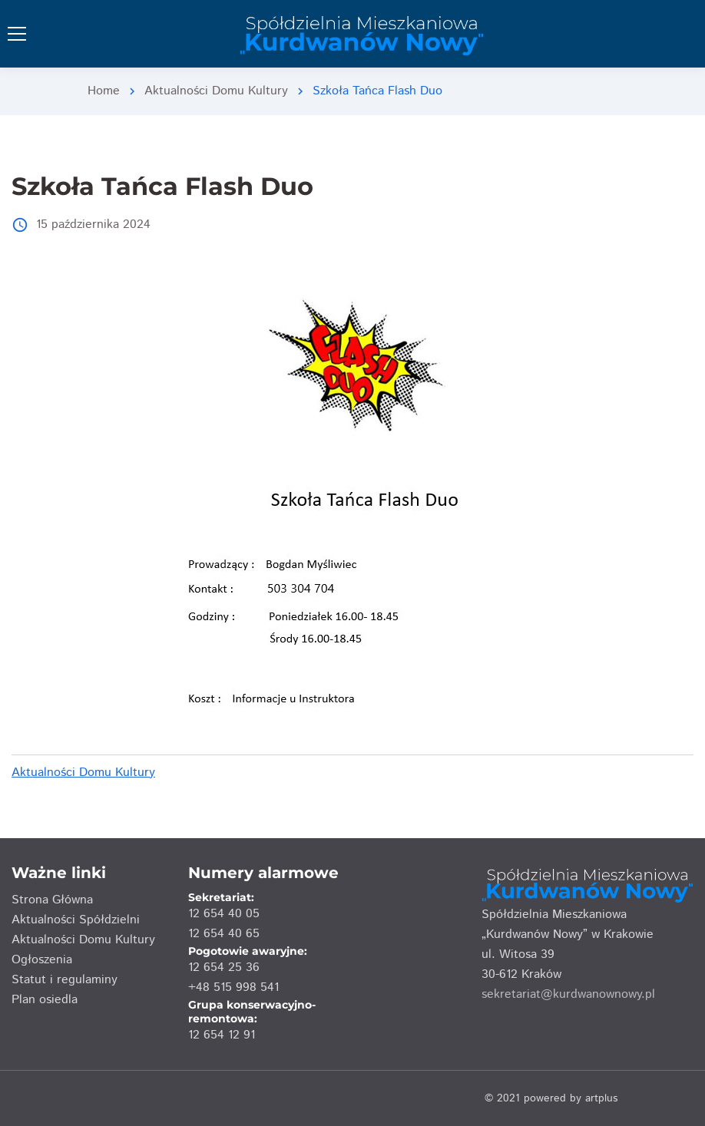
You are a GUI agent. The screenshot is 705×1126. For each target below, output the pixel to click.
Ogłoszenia (42, 960)
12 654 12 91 (221, 1035)
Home (104, 91)
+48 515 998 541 (233, 987)
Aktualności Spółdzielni (76, 920)
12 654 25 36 (224, 967)
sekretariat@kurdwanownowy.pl (568, 994)
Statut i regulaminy (65, 980)
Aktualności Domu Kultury (216, 91)
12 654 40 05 (224, 914)
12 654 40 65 (224, 934)
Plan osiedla (45, 1000)
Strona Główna (52, 900)
